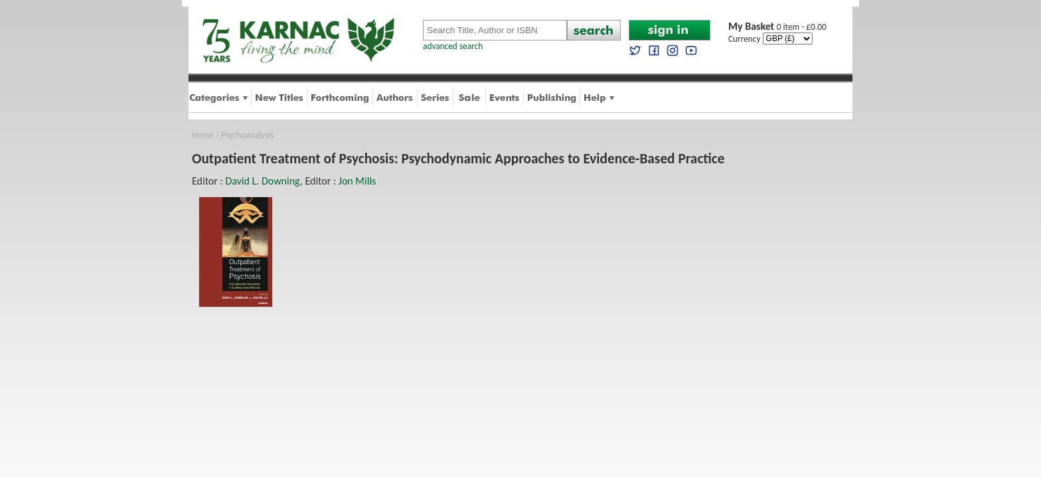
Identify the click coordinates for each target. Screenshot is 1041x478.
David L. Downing (262, 181)
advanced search (453, 46)
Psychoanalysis (247, 135)
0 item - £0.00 (777, 27)
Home (203, 135)
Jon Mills (357, 181)
